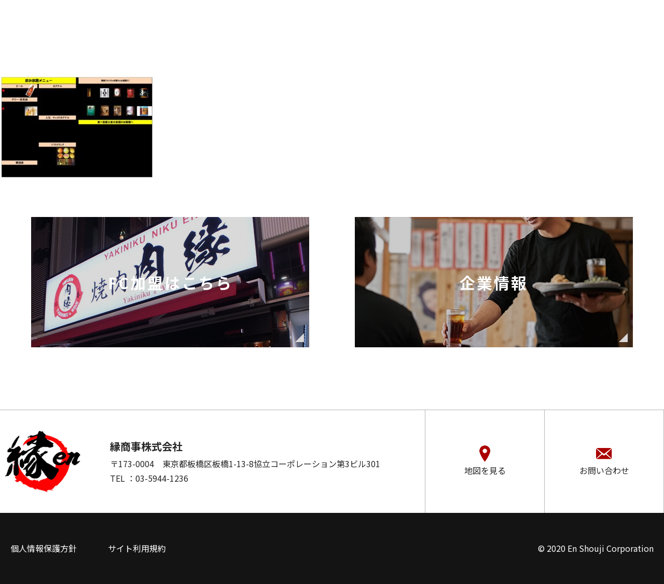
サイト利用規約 (137, 548)
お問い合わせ (604, 470)
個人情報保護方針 (43, 548)
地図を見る (485, 470)
